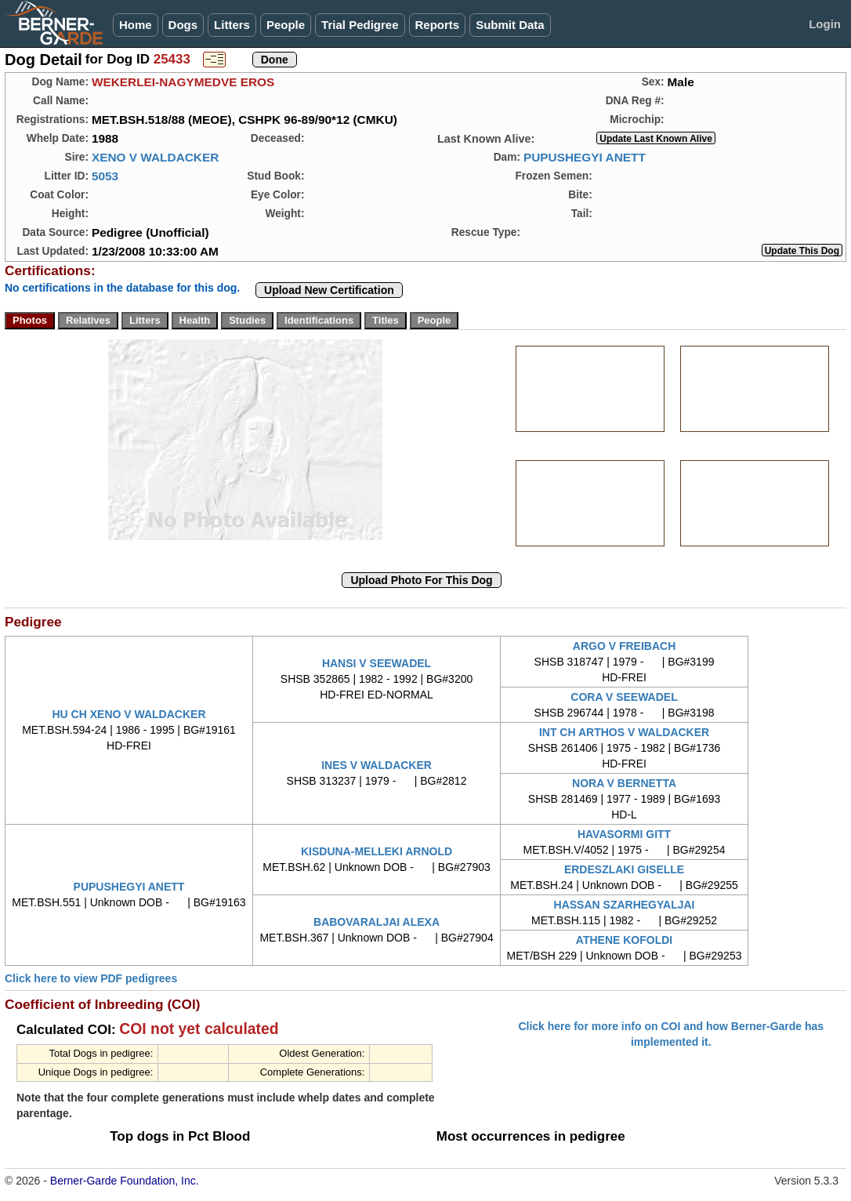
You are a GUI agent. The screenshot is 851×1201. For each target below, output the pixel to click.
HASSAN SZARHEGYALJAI (624, 904)
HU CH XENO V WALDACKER (129, 714)
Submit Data (510, 24)
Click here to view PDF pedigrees (91, 978)
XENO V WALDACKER (155, 157)
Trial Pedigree (359, 24)
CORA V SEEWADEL (623, 697)
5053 (105, 176)
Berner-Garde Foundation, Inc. (124, 1180)
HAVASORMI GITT (624, 834)
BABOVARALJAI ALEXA (376, 922)
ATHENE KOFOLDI (624, 940)
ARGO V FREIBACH (624, 646)
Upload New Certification (329, 290)
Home (135, 24)
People (285, 24)
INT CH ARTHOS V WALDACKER (624, 732)
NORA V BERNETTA (624, 783)
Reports (437, 24)
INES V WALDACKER (376, 765)
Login (825, 24)
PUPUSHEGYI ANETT (584, 157)
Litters (232, 24)
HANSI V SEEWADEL (376, 663)
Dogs (183, 24)
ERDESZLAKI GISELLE (624, 869)
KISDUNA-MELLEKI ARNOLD (376, 851)
